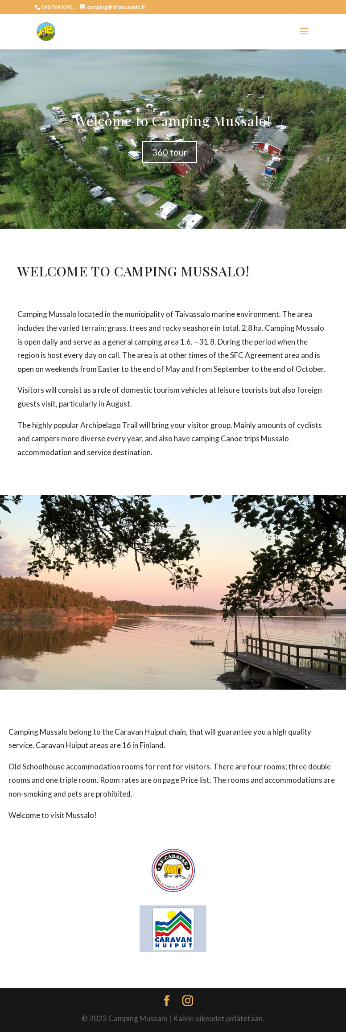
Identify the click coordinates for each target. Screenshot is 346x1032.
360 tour (169, 152)
